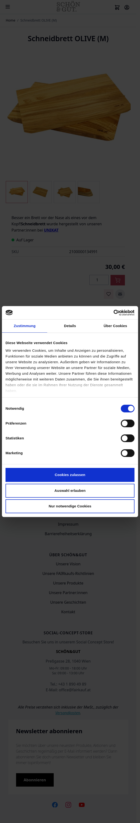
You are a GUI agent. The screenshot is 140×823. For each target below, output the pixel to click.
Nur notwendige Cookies (70, 506)
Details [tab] (70, 326)
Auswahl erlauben (70, 490)
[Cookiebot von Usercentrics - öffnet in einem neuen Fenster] (113, 313)
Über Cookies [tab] (115, 326)
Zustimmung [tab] (24, 326)
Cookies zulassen (70, 475)
